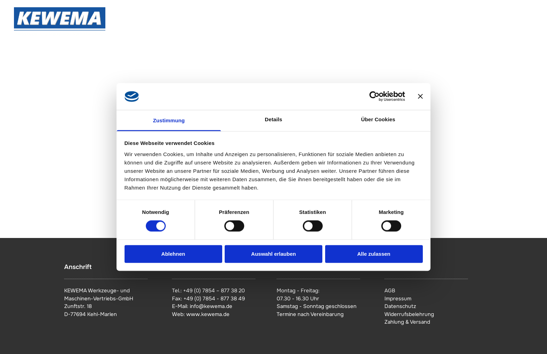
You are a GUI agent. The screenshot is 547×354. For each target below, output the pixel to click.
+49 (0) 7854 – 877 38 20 (214, 290)
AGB (389, 290)
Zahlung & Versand (407, 321)
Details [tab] (273, 119)
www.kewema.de (208, 314)
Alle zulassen (373, 254)
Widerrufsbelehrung (409, 314)
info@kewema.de (211, 306)
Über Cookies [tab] (378, 119)
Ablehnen (173, 254)
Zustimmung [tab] (169, 120)
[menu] (532, 22)
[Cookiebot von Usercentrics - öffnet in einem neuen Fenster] (374, 96)
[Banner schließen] (420, 96)
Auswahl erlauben (273, 254)
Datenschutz (400, 306)
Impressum (397, 298)
